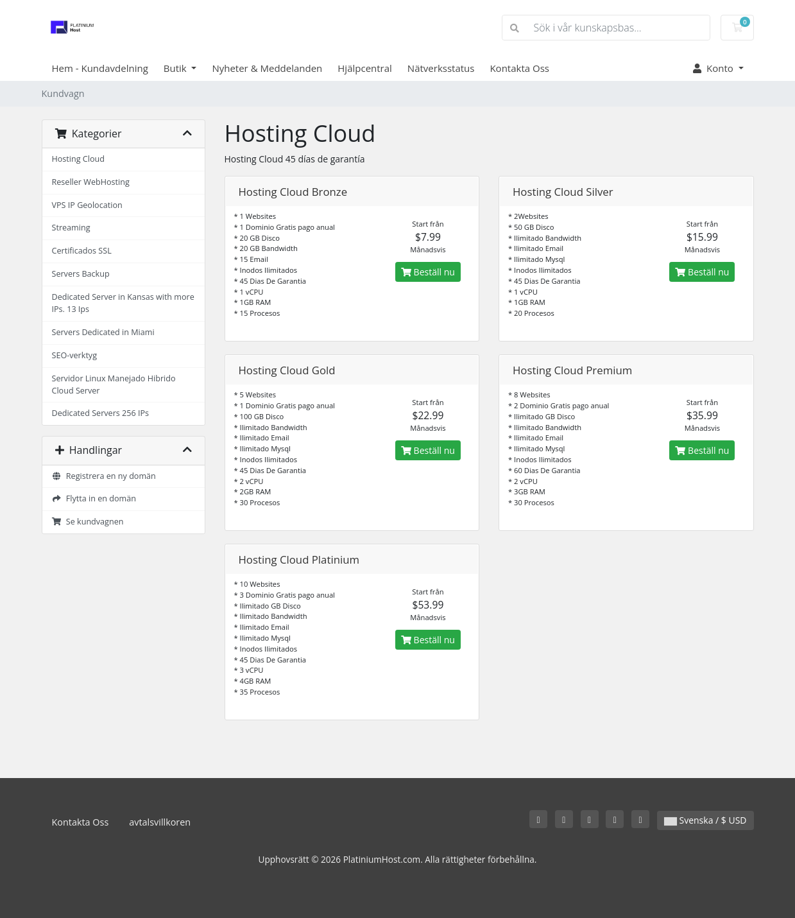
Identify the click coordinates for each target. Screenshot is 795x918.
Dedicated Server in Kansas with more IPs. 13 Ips (123, 303)
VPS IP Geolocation (87, 205)
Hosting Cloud (78, 158)
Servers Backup (81, 273)
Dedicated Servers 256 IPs (101, 413)
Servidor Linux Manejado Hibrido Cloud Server (114, 384)
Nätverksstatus (441, 68)
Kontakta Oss (519, 68)
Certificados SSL (82, 250)
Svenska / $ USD (705, 820)
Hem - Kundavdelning (100, 68)
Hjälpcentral (365, 68)
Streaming (71, 227)
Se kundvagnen (88, 521)
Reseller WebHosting (91, 182)
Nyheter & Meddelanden (267, 68)
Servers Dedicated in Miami (103, 332)
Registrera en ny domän (104, 476)
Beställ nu (428, 272)
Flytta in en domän (94, 498)
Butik (176, 68)
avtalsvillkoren (160, 822)
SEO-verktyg (75, 355)
